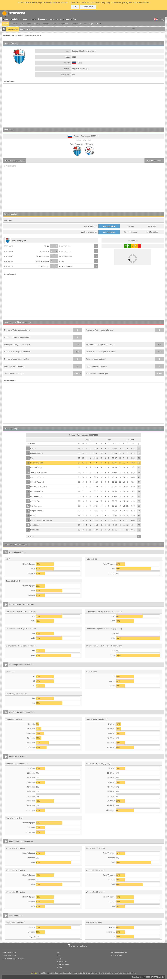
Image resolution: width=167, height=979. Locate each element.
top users (54, 19)
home (5, 19)
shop (29, 24)
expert (25, 19)
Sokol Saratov (35, 525)
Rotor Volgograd (65, 246)
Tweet (133, 28)
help (54, 24)
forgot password (63, 964)
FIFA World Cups (9, 952)
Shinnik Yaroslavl (37, 482)
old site (99, 24)
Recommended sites (119, 952)
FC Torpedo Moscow (38, 487)
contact (59, 958)
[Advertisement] (83, 104)
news (22, 24)
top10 (33, 19)
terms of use (61, 961)
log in (22, 29)
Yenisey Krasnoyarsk (38, 472)
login (91, 24)
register (30, 29)
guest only (152, 226)
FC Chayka (34, 530)
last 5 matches (109, 232)
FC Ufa (46, 246)
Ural (32, 458)
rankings (37, 24)
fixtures (14, 160)
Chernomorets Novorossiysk (41, 520)
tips (85, 24)
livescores (42, 19)
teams (5, 24)
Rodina (61, 261)
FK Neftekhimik (36, 496)
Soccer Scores (116, 955)
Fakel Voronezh (36, 453)
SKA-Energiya (43, 266)
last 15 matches (152, 232)
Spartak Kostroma (37, 477)
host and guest (109, 226)
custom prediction (68, 19)
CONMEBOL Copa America (13, 958)
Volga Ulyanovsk (65, 256)
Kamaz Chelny (36, 468)
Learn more (88, 7)
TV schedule (76, 24)
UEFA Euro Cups (9, 955)
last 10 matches (130, 232)
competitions (64, 24)
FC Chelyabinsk (36, 492)
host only (130, 226)
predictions (15, 19)
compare (14, 24)
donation (46, 24)
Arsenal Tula (44, 251)
